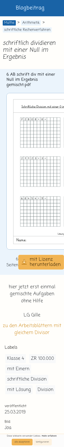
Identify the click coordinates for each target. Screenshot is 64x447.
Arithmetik (31, 22)
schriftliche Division (27, 379)
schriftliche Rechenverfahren (27, 29)
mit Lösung (19, 389)
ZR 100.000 (42, 358)
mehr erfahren (49, 436)
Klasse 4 (15, 358)
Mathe (9, 22)
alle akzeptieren (22, 441)
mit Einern (18, 369)
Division (45, 389)
